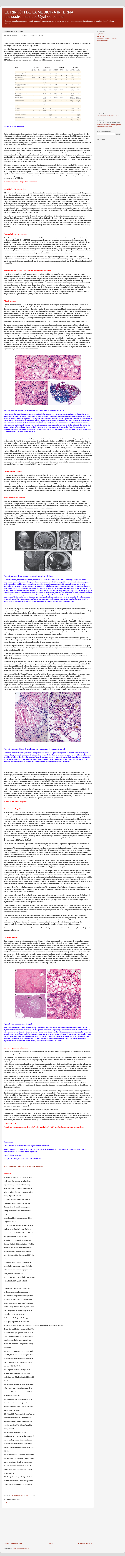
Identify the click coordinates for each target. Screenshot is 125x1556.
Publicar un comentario (13, 1503)
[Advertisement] (48, 1525)
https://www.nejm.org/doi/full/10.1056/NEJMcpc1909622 (23, 1166)
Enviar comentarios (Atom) (21, 1548)
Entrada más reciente (13, 1544)
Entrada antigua (85, 1544)
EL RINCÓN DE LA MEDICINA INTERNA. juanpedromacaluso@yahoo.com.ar (39, 14)
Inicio (50, 1544)
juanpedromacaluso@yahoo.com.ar (108, 116)
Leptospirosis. (101, 34)
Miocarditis (100, 36)
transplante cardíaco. (103, 43)
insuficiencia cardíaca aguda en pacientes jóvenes (107, 39)
